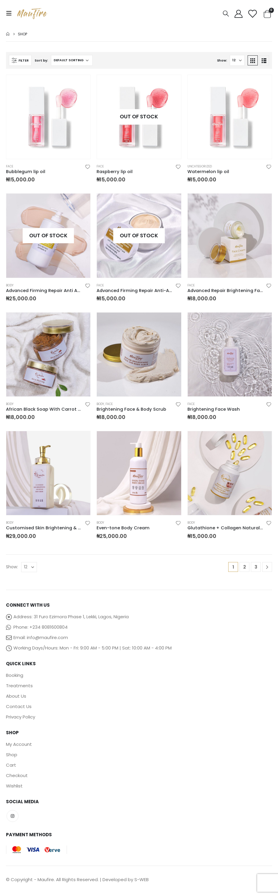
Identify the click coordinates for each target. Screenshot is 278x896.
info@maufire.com (47, 637)
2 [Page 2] (244, 567)
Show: (222, 60)
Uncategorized (199, 166)
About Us (16, 696)
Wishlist (14, 786)
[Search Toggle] (225, 13)
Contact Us (19, 706)
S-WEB (141, 879)
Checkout (17, 775)
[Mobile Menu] (10, 13)
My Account (19, 744)
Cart (11, 765)
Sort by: (41, 60)
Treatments (19, 685)
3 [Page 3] (255, 567)
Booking (14, 675)
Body (9, 285)
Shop (11, 754)
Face (9, 166)
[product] (48, 117)
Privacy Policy (20, 717)
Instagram (12, 816)
